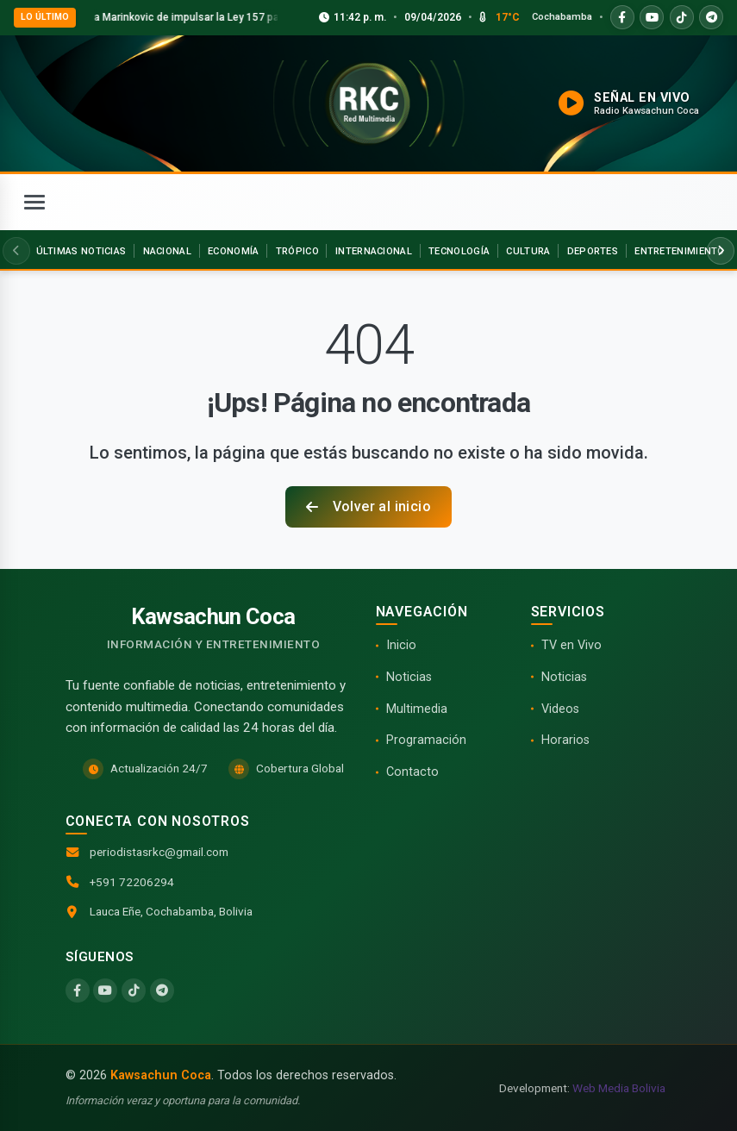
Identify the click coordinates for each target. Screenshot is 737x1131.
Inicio (401, 645)
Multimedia (416, 709)
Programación (426, 740)
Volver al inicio (368, 506)
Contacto (412, 772)
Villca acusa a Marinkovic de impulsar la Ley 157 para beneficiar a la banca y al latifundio (272, 17)
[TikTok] (134, 990)
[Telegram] (162, 990)
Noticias (409, 677)
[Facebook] (78, 990)
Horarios (565, 740)
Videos (560, 709)
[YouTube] (105, 990)
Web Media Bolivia (618, 1088)
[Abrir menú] (34, 202)
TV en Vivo (571, 645)
